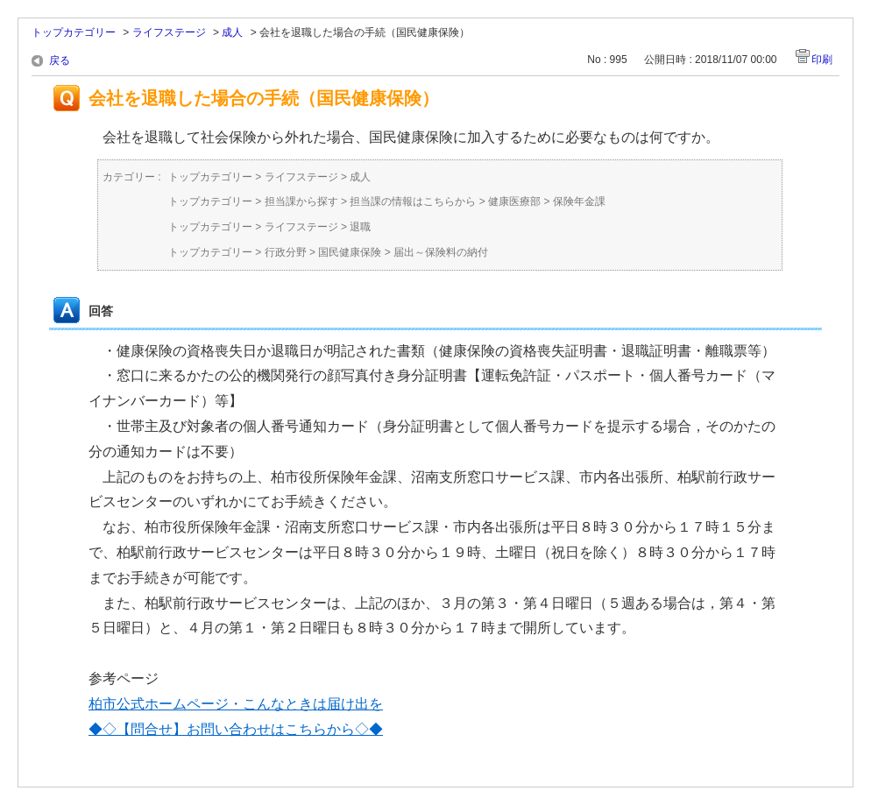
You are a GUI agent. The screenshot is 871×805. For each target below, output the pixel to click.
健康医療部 (514, 201)
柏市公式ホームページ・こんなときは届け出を (236, 703)
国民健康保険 (349, 252)
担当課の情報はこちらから (413, 201)
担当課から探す (301, 201)
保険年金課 (579, 201)
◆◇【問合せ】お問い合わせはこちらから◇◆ (236, 729)
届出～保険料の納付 (440, 252)
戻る (59, 60)
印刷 (821, 59)
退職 (360, 227)
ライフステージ (169, 32)
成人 (232, 32)
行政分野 (286, 252)
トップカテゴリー (74, 32)
